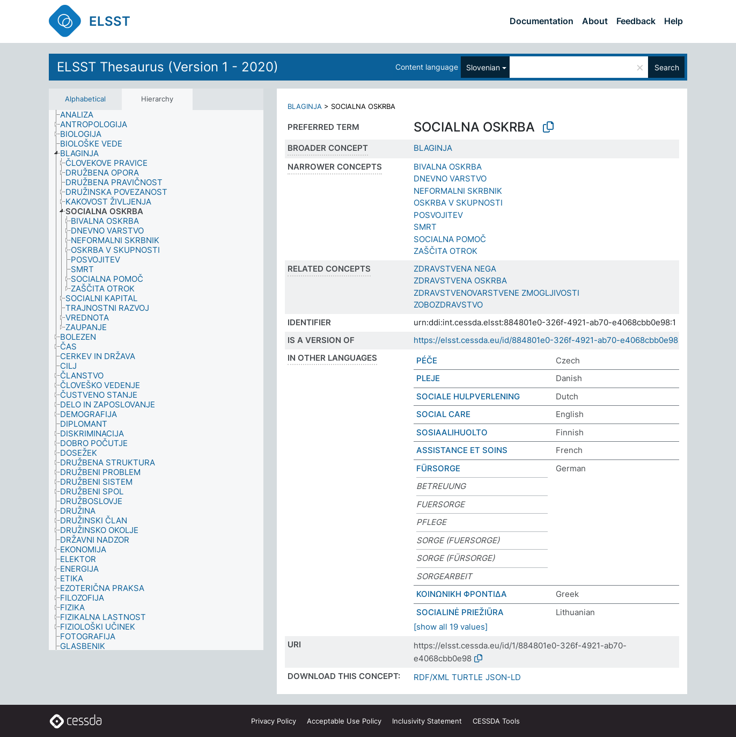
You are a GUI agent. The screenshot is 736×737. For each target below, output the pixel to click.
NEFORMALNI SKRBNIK (458, 191)
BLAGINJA (305, 106)
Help (673, 21)
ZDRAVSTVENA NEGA (455, 269)
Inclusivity (427, 721)
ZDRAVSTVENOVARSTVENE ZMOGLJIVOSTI (496, 293)
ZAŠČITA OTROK (445, 251)
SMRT (425, 227)
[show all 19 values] (451, 627)
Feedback (636, 21)
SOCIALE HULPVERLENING (468, 396)
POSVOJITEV (438, 215)
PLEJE (428, 378)
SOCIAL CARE (443, 414)
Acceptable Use (344, 721)
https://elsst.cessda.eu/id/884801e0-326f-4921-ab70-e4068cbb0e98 (546, 340)
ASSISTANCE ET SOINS (461, 450)
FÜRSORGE (438, 468)
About (595, 21)
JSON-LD (503, 677)
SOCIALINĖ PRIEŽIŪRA (460, 612)
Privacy (273, 721)
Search (666, 67)
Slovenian (483, 67)
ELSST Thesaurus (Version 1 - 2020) (167, 67)
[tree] (156, 380)
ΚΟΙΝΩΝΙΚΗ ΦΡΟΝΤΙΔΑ (461, 594)
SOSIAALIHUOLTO (452, 432)
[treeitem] (81, 115)
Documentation (541, 21)
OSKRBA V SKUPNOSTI (458, 203)
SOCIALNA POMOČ (450, 239)
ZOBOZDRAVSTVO (448, 305)
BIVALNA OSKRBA (448, 167)
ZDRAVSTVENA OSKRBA (460, 280)
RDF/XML (431, 677)
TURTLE (467, 677)
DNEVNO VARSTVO (450, 178)
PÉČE (426, 360)
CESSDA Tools (496, 721)
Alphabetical (85, 98)
